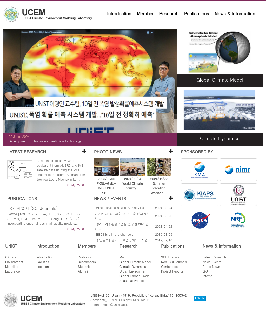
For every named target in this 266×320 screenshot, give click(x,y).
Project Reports (172, 271)
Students (84, 266)
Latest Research (214, 257)
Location (42, 266)
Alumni (83, 271)
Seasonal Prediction (133, 280)
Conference (169, 266)
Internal (208, 276)
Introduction (119, 13)
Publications (196, 13)
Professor (85, 257)
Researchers (87, 262)
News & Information (235, 13)
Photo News (211, 266)
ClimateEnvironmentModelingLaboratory (14, 264)
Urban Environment (133, 271)
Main (122, 257)
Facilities (42, 262)
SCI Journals (170, 257)
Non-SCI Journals (174, 262)
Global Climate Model (135, 262)
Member (145, 13)
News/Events (212, 262)
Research (168, 13)
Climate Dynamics (132, 266)
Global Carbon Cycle (134, 276)
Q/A (205, 271)
